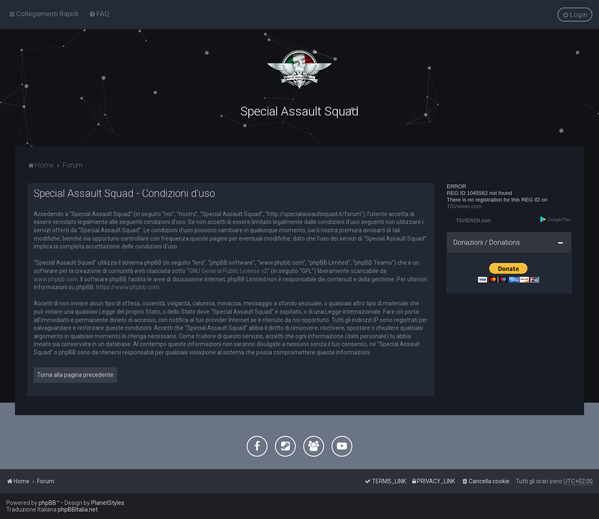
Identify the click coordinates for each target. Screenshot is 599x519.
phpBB (47, 502)
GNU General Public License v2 (228, 270)
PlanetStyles (107, 502)
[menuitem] (99, 13)
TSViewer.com (464, 206)
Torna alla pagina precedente (75, 374)
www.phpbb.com (56, 278)
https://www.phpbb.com (127, 286)
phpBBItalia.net (78, 509)
